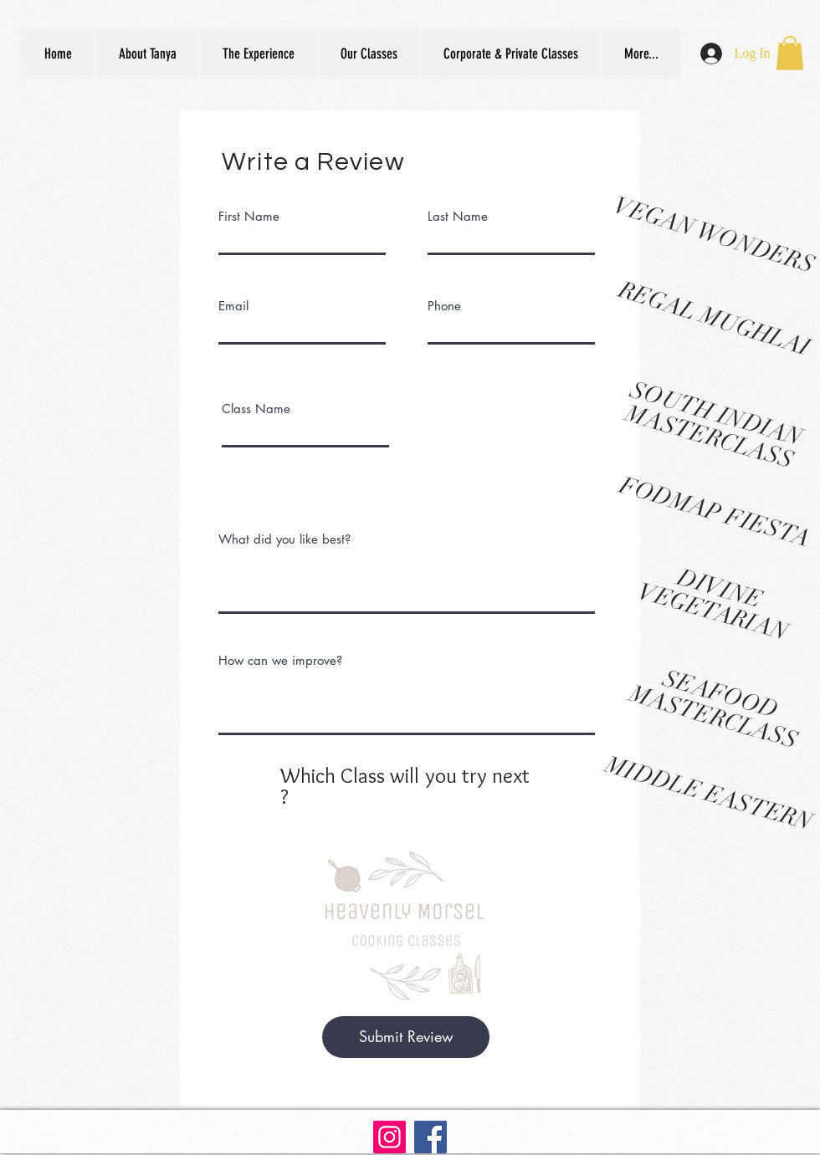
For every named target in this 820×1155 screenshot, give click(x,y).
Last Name (458, 216)
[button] (790, 53)
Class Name (256, 408)
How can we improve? (280, 660)
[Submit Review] (405, 1037)
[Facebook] (430, 1137)
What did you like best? (284, 539)
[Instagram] (389, 1137)
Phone (444, 305)
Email (233, 305)
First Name (248, 216)
